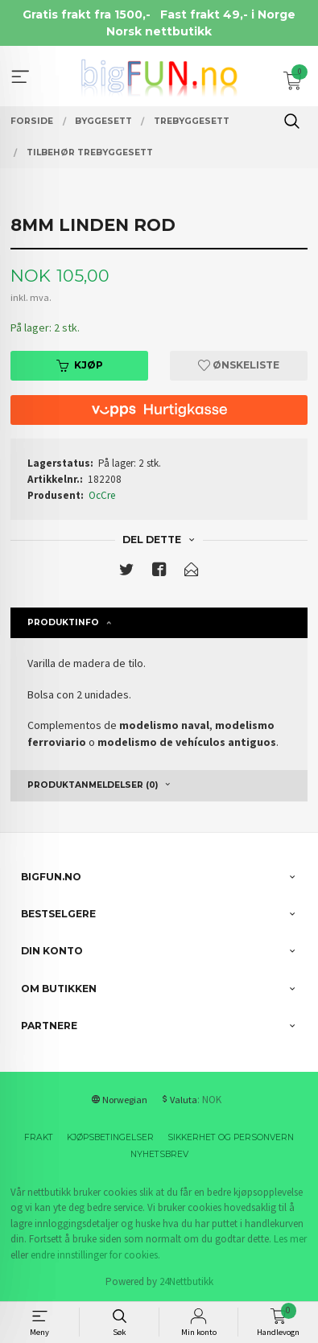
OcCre (102, 495)
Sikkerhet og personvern (230, 1137)
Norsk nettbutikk (159, 31)
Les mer (290, 1239)
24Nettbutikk (186, 1281)
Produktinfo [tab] (63, 622)
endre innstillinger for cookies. (95, 1255)
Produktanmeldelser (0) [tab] (92, 785)
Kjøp (79, 365)
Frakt (38, 1137)
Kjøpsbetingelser (110, 1137)
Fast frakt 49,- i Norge (227, 14)
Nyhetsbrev (159, 1154)
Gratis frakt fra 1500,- (87, 14)
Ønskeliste (238, 365)
